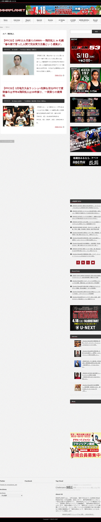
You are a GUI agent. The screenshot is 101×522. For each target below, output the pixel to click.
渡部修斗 (28, 101)
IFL (79, 484)
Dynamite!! (79, 487)
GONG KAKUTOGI (60, 489)
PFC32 (24, 49)
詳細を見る (58, 75)
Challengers (61, 487)
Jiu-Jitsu (73, 489)
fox (81, 484)
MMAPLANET (54, 519)
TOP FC (84, 487)
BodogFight (68, 489)
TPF (74, 487)
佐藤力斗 (34, 49)
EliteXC (76, 485)
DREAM (69, 484)
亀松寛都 (34, 101)
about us (89, 487)
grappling (78, 489)
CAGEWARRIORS (86, 484)
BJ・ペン (94, 487)
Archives (3, 493)
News (15, 101)
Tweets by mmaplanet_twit (8, 485)
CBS (72, 484)
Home (1, 27)
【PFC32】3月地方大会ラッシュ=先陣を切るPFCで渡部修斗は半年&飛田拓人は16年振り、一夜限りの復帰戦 (33, 92)
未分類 (15, 49)
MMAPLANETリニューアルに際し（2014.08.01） (78, 514)
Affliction (64, 484)
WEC (69, 487)
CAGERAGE (59, 484)
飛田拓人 (28, 49)
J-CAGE (19, 101)
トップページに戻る (7, 141)
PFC (99, 487)
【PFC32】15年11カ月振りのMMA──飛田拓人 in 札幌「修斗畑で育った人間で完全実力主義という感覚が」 (33, 42)
